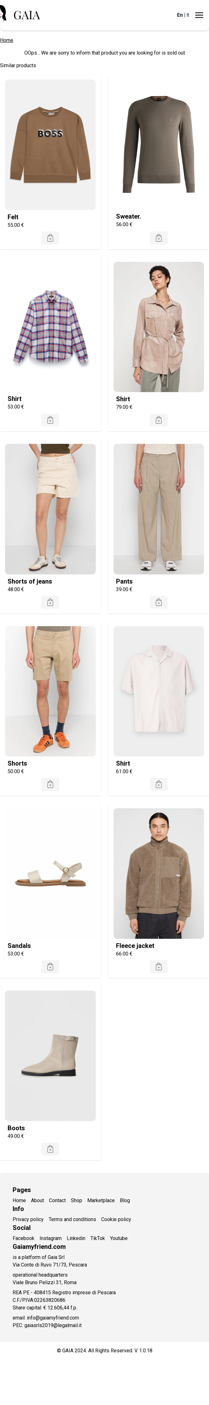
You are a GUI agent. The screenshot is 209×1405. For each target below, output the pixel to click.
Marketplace (101, 1200)
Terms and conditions (72, 1219)
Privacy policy (28, 1219)
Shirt (15, 399)
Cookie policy (116, 1219)
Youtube (119, 1238)
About (37, 1200)
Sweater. (128, 216)
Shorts (17, 763)
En (180, 15)
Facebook (23, 1238)
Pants (124, 581)
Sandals (19, 945)
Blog (125, 1200)
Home (6, 40)
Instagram (51, 1238)
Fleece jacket (135, 945)
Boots (16, 1128)
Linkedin (76, 1238)
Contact (57, 1200)
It (188, 15)
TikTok (97, 1238)
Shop (76, 1200)
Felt (13, 217)
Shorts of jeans (30, 581)
